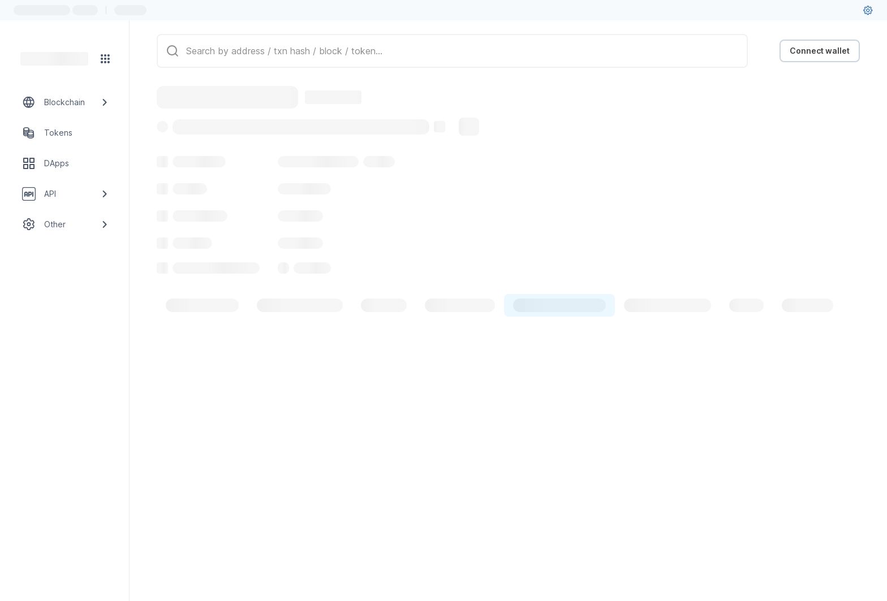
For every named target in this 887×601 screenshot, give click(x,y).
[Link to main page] (54, 59)
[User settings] (867, 10)
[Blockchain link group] (64, 102)
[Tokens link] (64, 133)
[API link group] (64, 194)
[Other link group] (64, 224)
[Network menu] (105, 59)
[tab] (202, 305)
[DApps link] (64, 163)
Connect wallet (820, 50)
